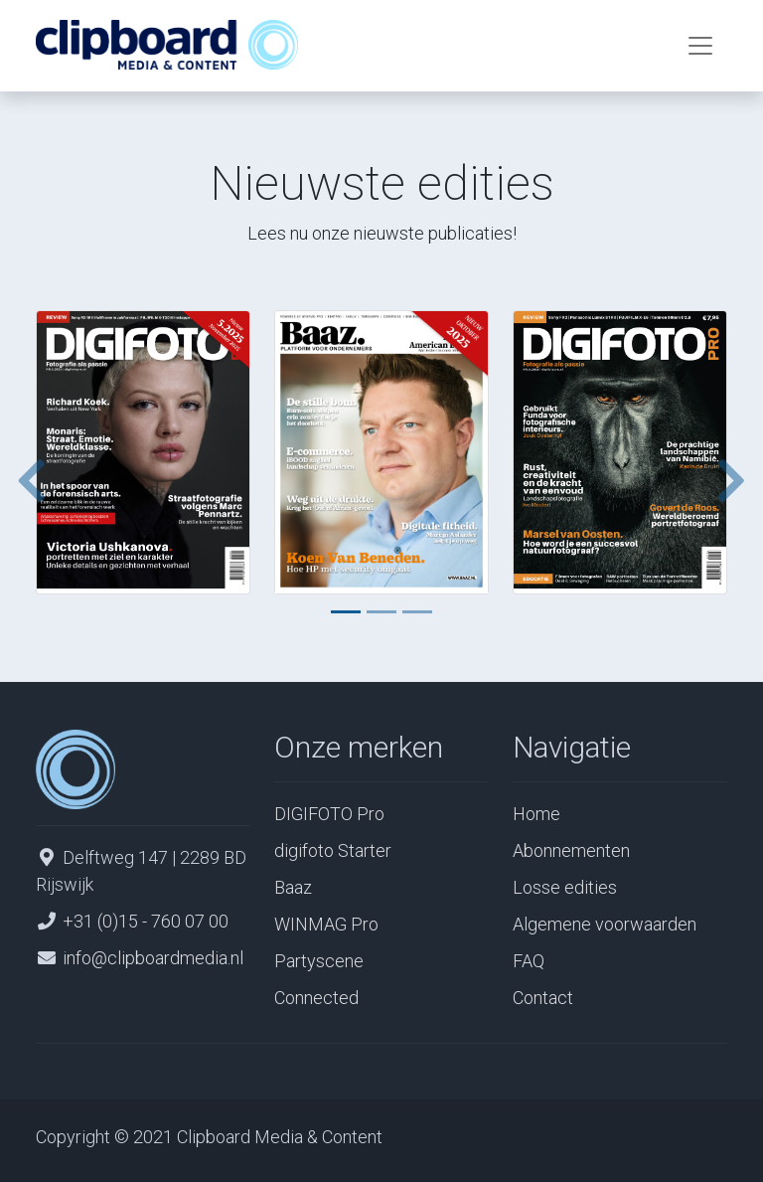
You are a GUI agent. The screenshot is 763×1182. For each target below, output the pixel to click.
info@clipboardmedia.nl (153, 957)
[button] (24, 480)
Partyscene (319, 960)
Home (536, 813)
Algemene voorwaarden (604, 924)
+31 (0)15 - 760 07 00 (146, 921)
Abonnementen (571, 850)
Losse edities (565, 887)
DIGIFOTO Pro (329, 813)
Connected (316, 997)
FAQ (528, 960)
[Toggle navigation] (700, 46)
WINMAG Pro (326, 924)
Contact (543, 997)
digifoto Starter (332, 850)
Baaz (293, 887)
